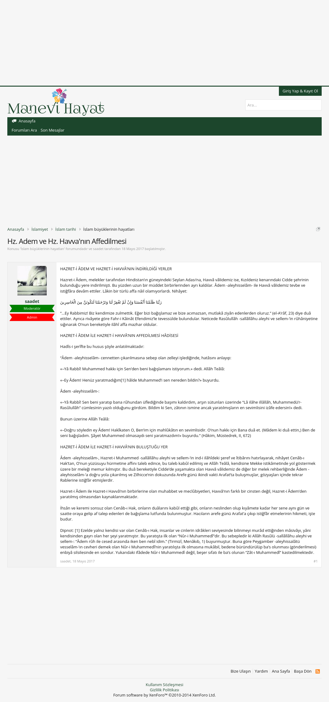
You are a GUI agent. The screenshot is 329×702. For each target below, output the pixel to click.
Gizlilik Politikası (164, 690)
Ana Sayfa (281, 671)
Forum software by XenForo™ (164, 695)
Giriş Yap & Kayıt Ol (300, 91)
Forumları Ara (24, 130)
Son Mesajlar (52, 130)
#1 (316, 561)
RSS (317, 671)
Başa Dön (303, 671)
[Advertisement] (164, 43)
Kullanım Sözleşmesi (164, 684)
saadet (98, 248)
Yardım (261, 671)
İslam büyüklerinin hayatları (42, 248)
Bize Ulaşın (241, 671)
